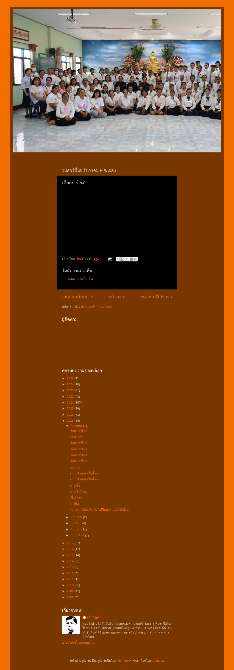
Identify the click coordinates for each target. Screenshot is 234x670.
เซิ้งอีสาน (76, 497)
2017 (71, 543)
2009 (71, 591)
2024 (71, 384)
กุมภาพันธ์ (77, 535)
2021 (71, 402)
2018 (71, 420)
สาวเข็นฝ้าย (78, 491)
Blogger (158, 660)
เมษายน (76, 523)
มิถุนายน (76, 517)
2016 (71, 549)
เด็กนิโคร (93, 617)
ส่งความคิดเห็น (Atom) (96, 306)
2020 (71, 408)
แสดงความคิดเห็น (80, 278)
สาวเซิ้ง (75, 485)
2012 (71, 573)
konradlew (124, 660)
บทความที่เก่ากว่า (155, 296)
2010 (71, 585)
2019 (71, 414)
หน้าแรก (116, 296)
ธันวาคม (76, 426)
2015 (71, 555)
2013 (71, 567)
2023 (71, 390)
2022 (71, 396)
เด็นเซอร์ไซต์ (78, 431)
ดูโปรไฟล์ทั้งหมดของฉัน (78, 642)
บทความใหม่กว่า (77, 296)
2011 (71, 579)
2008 (71, 597)
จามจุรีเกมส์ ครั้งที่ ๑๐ (84, 473)
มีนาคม (75, 529)
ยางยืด (74, 503)
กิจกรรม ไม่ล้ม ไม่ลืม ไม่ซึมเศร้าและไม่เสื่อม (99, 509)
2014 (71, 561)
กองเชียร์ (76, 437)
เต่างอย (75, 467)
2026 (71, 378)
